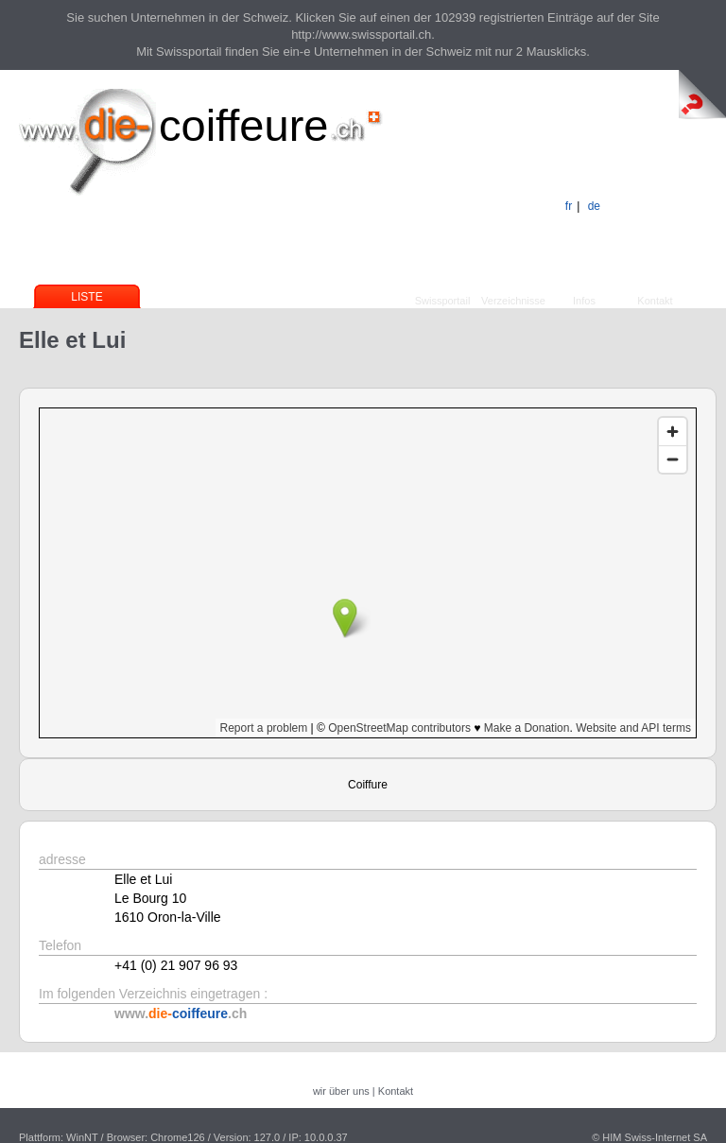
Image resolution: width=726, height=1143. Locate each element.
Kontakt (654, 300)
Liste (86, 296)
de (594, 206)
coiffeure (243, 125)
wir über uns (341, 1091)
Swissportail (443, 300)
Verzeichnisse (513, 300)
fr (568, 206)
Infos (584, 300)
